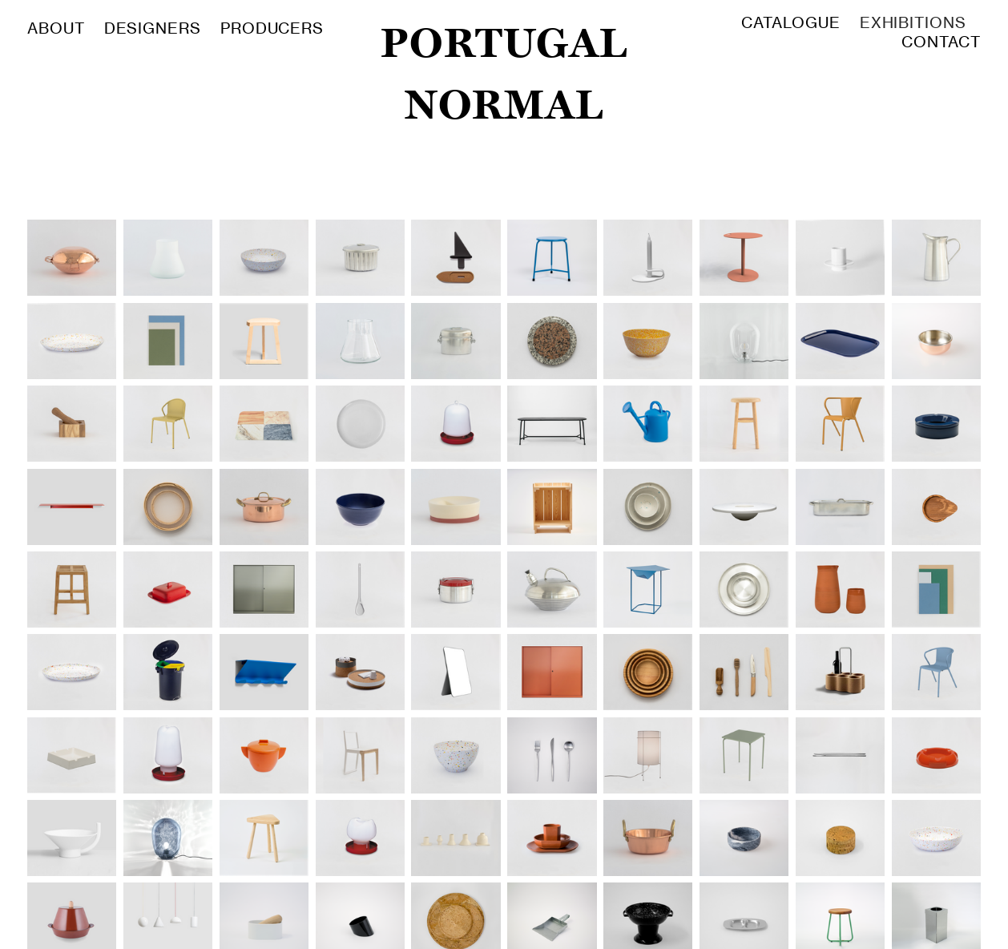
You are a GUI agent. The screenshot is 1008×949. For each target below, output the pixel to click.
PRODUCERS (272, 28)
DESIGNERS (152, 28)
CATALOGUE (790, 23)
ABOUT (58, 28)
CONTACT (941, 42)
